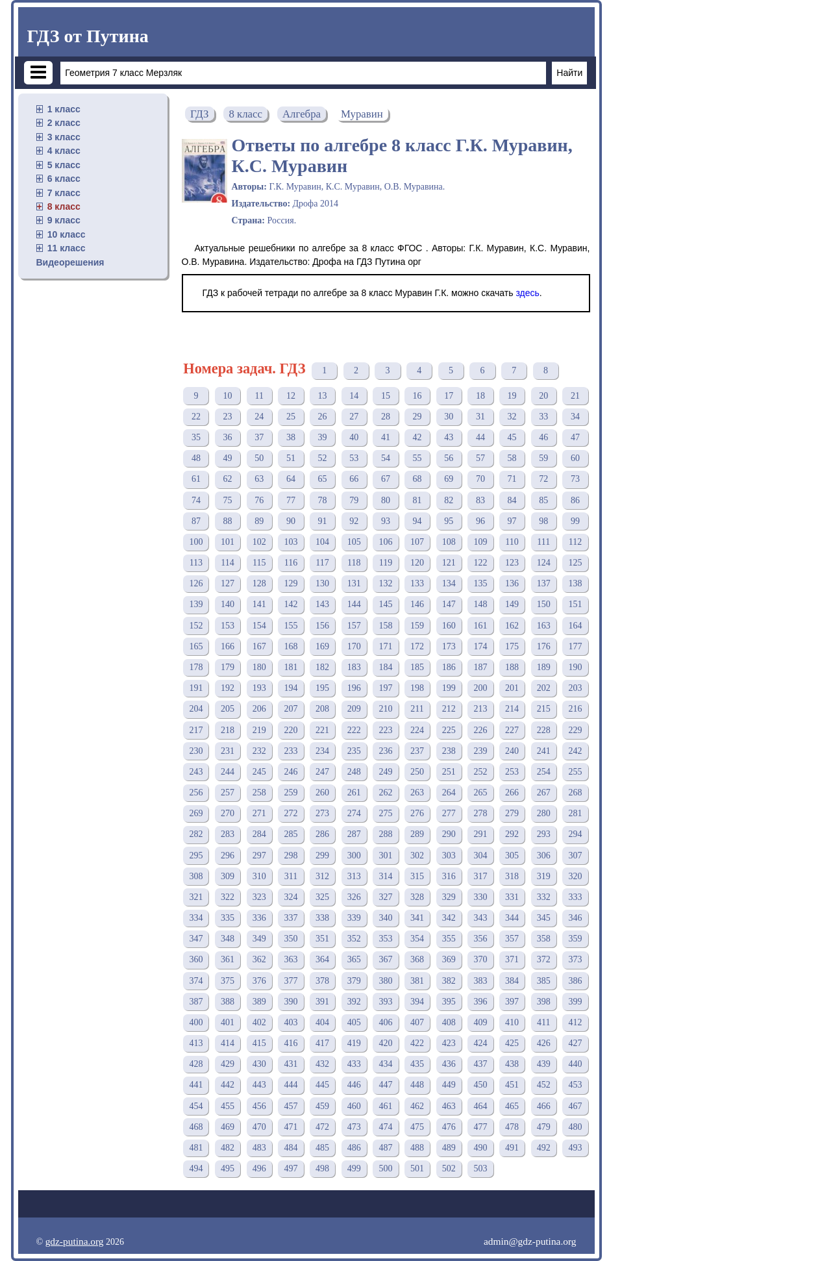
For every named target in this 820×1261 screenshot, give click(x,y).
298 (290, 855)
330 (480, 897)
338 (322, 918)
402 (259, 1022)
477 (480, 1127)
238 (449, 751)
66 (353, 479)
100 (196, 542)
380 (385, 981)
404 (322, 1022)
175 (512, 646)
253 (512, 772)
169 (322, 646)
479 (544, 1127)
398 (544, 1001)
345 (544, 918)
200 (480, 688)
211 (416, 709)
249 (385, 772)
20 (543, 396)
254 (544, 772)
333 (575, 897)
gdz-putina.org (74, 1241)
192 (227, 688)
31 (480, 416)
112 (575, 542)
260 (322, 792)
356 (480, 938)
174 (480, 646)
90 (290, 521)
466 (544, 1106)
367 (385, 959)
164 (575, 625)
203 (575, 688)
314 (385, 876)
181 (290, 667)
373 (575, 959)
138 (575, 583)
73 (575, 479)
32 (512, 416)
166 (227, 646)
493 (575, 1148)
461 (385, 1106)
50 (259, 458)
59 (543, 458)
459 (322, 1106)
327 (385, 897)
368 (417, 959)
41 (385, 437)
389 (259, 1001)
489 (449, 1148)
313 (354, 876)
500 (385, 1168)
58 (512, 458)
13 (322, 396)
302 (417, 855)
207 (290, 709)
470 (259, 1127)
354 (417, 938)
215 (544, 709)
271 (259, 813)
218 (227, 730)
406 (385, 1022)
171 (385, 646)
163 (544, 625)
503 (480, 1168)
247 (322, 772)
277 (449, 813)
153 (227, 625)
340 (385, 918)
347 (196, 938)
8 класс (64, 206)
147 (449, 604)
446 (354, 1085)
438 (512, 1064)
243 (196, 772)
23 (227, 416)
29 (417, 416)
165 (196, 646)
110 (511, 542)
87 (196, 521)
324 (290, 897)
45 (512, 437)
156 (322, 625)
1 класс (64, 109)
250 (417, 772)
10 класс (66, 234)
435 (417, 1064)
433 (354, 1064)
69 (448, 479)
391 (322, 1001)
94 (417, 521)
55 (417, 458)
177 (575, 646)
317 (480, 876)
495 (227, 1168)
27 (353, 416)
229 (575, 730)
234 (322, 751)
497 (290, 1168)
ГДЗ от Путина (88, 36)
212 (449, 709)
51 (290, 458)
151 (575, 604)
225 (449, 730)
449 (449, 1085)
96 (480, 521)
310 (259, 876)
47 (575, 437)
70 (480, 479)
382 (449, 981)
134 (449, 583)
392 (354, 1001)
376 (259, 981)
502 (449, 1168)
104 (322, 542)
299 (322, 855)
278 (480, 813)
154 (259, 625)
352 (354, 938)
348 (227, 938)
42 (417, 437)
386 (575, 981)
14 (353, 396)
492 (544, 1148)
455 (227, 1106)
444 (290, 1085)
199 (449, 688)
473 (354, 1127)
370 (480, 959)
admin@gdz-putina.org (530, 1241)
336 (259, 918)
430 (259, 1064)
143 (322, 604)
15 (385, 396)
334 (196, 918)
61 (196, 479)
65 (322, 479)
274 (354, 813)
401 (227, 1022)
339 (354, 918)
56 (448, 458)
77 (290, 500)
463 (449, 1106)
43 (448, 437)
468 (196, 1127)
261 (354, 792)
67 (385, 479)
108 (449, 542)
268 (575, 792)
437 (480, 1064)
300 (354, 855)
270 (227, 813)
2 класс (64, 123)
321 (196, 897)
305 (512, 855)
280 (544, 813)
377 (290, 981)
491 (512, 1148)
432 (322, 1064)
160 (449, 625)
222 (354, 730)
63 (259, 479)
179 (227, 667)
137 (544, 583)
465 (512, 1106)
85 (543, 500)
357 (512, 938)
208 (322, 709)
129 (290, 583)
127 (227, 583)
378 (322, 981)
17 (448, 396)
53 (353, 458)
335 (227, 918)
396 (480, 1001)
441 (196, 1085)
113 (196, 563)
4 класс (64, 150)
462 (417, 1106)
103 (290, 542)
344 (512, 918)
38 (290, 437)
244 (227, 772)
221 (322, 730)
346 (575, 918)
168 (290, 646)
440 (575, 1064)
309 (227, 876)
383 (480, 981)
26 (322, 416)
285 (290, 834)
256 (196, 792)
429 (227, 1064)
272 (290, 813)
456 (259, 1106)
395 (449, 1001)
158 (385, 625)
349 (259, 938)
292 (512, 834)
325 (322, 897)
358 (544, 938)
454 (196, 1106)
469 (227, 1127)
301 (385, 855)
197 (385, 688)
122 (480, 563)
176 (544, 646)
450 (480, 1085)
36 (227, 437)
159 (417, 625)
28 (385, 416)
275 (385, 813)
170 (354, 646)
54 (385, 458)
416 (290, 1043)
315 (417, 876)
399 (575, 1001)
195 (322, 688)
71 (512, 479)
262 (385, 792)
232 (259, 751)
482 (227, 1148)
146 (417, 604)
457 (290, 1106)
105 (354, 542)
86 (575, 500)
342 (449, 918)
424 (480, 1043)
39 (322, 437)
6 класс (64, 178)
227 (512, 730)
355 (449, 938)
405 (354, 1022)
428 (196, 1064)
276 (417, 813)
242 (575, 751)
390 (290, 1001)
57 (480, 458)
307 (575, 855)
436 (449, 1064)
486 (354, 1148)
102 (259, 542)
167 (259, 646)
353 (385, 938)
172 (417, 646)
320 (575, 876)
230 (196, 751)
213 (480, 709)
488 (417, 1148)
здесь (527, 293)
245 (259, 772)
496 (259, 1168)
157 (354, 625)
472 (322, 1127)
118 (353, 563)
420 (385, 1043)
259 (290, 792)
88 (227, 521)
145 (385, 604)
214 (512, 709)
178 (196, 667)
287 (354, 834)
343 (480, 918)
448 (417, 1085)
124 (544, 563)
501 (417, 1168)
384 (512, 981)
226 (480, 730)
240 (512, 751)
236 (385, 751)
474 (385, 1127)
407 (417, 1022)
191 (196, 688)
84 (512, 500)
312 (322, 876)
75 (227, 500)
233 (290, 751)
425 (512, 1043)
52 (322, 458)
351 (322, 938)
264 (449, 792)
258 (259, 792)
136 (512, 583)
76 (259, 500)
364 (322, 959)
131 (354, 583)
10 (227, 396)
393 (385, 1001)
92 (353, 521)
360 (196, 959)
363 (290, 959)
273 (322, 813)
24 (259, 416)
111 (543, 542)
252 (480, 772)
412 (575, 1022)
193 (259, 688)
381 (417, 981)
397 (512, 1001)
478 (512, 1127)
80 (385, 500)
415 (259, 1043)
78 (322, 500)
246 (290, 772)
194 (290, 688)
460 (354, 1106)
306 (544, 855)
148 (480, 604)
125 (575, 563)
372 (544, 959)
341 (417, 918)
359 (575, 938)
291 (480, 834)
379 (354, 981)
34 (575, 416)
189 (544, 667)
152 (196, 625)
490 (480, 1148)
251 (449, 772)
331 (512, 897)
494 (196, 1168)
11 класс (66, 248)
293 (544, 834)
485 (322, 1148)
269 (196, 813)
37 (259, 437)
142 (290, 604)
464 (480, 1106)
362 (259, 959)
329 (449, 897)
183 (354, 667)
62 (227, 479)
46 (543, 437)
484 (290, 1148)
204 (196, 709)
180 (259, 667)
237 (417, 751)
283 (227, 834)
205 (227, 709)
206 (259, 709)
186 (449, 667)
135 (480, 583)
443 (259, 1085)
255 (575, 772)
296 (227, 855)
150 (544, 604)
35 (196, 437)
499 (354, 1168)
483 (259, 1148)
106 (385, 542)
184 (385, 667)
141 (259, 604)
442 (227, 1085)
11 (259, 396)
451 (512, 1085)
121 (449, 563)
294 (575, 834)
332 (544, 897)
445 (322, 1085)
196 (354, 688)
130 (322, 583)
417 (322, 1043)
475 (417, 1127)
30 (448, 416)
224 (417, 730)
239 (480, 751)
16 (417, 396)
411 (543, 1022)
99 (575, 521)
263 (417, 792)
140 (227, 604)
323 (259, 897)
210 (385, 709)
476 (449, 1127)
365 (354, 959)
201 (512, 688)
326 (354, 897)
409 (480, 1022)
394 (417, 1001)
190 (575, 667)
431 (290, 1064)
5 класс (64, 165)
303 (449, 855)
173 (449, 646)
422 (417, 1043)
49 (227, 458)
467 (575, 1106)
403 (290, 1022)
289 (417, 834)
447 (385, 1085)
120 (417, 563)
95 (448, 521)
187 (480, 667)
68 (417, 479)
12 (290, 396)
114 (227, 563)
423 (449, 1043)
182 (322, 667)
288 (385, 834)
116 (290, 563)
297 (259, 855)
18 (480, 396)
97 (512, 521)
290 (449, 834)
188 (512, 667)
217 (196, 730)
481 (196, 1148)
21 (575, 396)
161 (480, 625)
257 (227, 792)
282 (196, 834)
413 (196, 1043)
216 (575, 709)
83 (480, 500)
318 (512, 876)
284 (259, 834)
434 (385, 1064)
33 (543, 416)
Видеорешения (70, 262)
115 (259, 563)
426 (544, 1043)
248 (354, 772)
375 (227, 981)
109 (480, 542)
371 (512, 959)
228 (544, 730)
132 (385, 583)
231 (227, 751)
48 (196, 458)
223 (385, 730)
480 (575, 1127)
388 (227, 1001)
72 (543, 479)
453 (575, 1085)
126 (196, 583)
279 (512, 813)
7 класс (64, 193)
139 (196, 604)
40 (353, 437)
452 (544, 1085)
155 (290, 625)
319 (544, 876)
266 (512, 792)
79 (353, 500)
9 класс (64, 220)
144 (354, 604)
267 (544, 792)
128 (259, 583)
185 (417, 667)
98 (543, 521)
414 (227, 1043)
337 (290, 918)
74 (196, 500)
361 (227, 959)
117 (322, 563)
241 (544, 751)
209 (354, 709)
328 (417, 897)
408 (449, 1022)
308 (196, 876)
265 (480, 792)
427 (575, 1043)
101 (227, 542)
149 (512, 604)
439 (544, 1064)
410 (512, 1022)
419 (354, 1043)
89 (259, 521)
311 (290, 876)
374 (196, 981)
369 (449, 959)
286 (322, 834)
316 (449, 876)
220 (290, 730)
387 (196, 1001)
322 (227, 897)
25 (290, 416)
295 (196, 855)
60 (575, 458)
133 (417, 583)
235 (354, 751)
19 (512, 396)
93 (385, 521)
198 (417, 688)
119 (385, 563)
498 (322, 1168)
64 (290, 479)
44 (480, 437)
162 (512, 625)
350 (290, 938)
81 (417, 500)
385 (544, 981)
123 (512, 563)
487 (385, 1148)
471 (290, 1127)
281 (575, 813)
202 (544, 688)
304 (480, 855)
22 (196, 416)
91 (322, 521)
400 (196, 1022)
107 (417, 542)
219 (259, 730)
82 (448, 500)
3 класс (64, 137)
